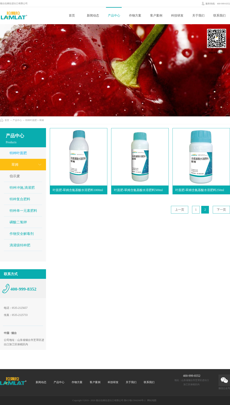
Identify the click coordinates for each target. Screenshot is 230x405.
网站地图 (151, 400)
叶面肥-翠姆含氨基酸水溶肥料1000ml (78, 190)
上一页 (179, 209)
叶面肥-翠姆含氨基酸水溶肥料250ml (199, 190)
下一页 (221, 209)
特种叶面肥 (31, 120)
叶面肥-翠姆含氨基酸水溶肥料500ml (138, 190)
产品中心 (17, 120)
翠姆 (41, 120)
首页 (72, 15)
